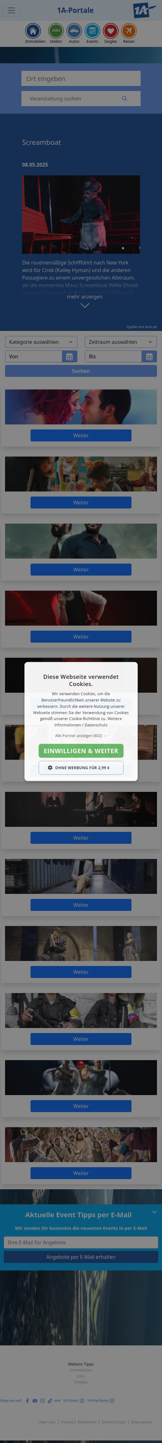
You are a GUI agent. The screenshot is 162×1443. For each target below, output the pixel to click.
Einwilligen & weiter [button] (81, 751)
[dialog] (81, 721)
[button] (81, 736)
